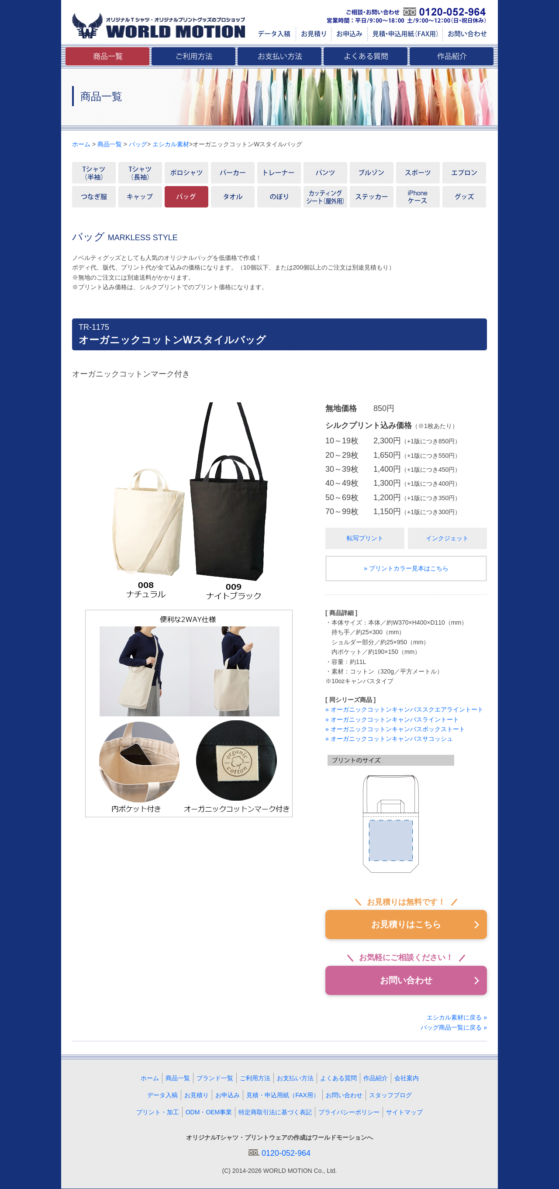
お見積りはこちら (406, 925)
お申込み (227, 1095)
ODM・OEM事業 (209, 1112)
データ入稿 (162, 1095)
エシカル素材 (170, 144)
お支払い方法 (295, 1078)
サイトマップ (404, 1112)
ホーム (81, 144)
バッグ (138, 144)
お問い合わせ (406, 980)
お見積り (196, 1095)
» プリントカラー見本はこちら (406, 568)
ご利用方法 (255, 1078)
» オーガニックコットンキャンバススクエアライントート (404, 709)
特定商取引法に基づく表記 (275, 1112)
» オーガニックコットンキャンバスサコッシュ (389, 738)
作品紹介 (375, 1078)
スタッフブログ (390, 1095)
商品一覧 (109, 144)
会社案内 (406, 1078)
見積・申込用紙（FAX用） (282, 1095)
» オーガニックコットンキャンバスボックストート (395, 729)
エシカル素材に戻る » (457, 1017)
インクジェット (447, 538)
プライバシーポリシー (349, 1112)
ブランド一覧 (215, 1078)
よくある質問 (338, 1078)
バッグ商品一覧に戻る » (454, 1027)
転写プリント (365, 538)
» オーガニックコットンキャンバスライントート (392, 719)
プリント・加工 (157, 1112)
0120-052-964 (286, 1153)
